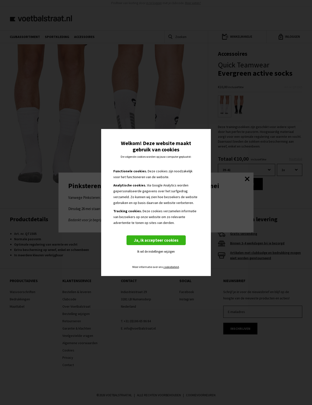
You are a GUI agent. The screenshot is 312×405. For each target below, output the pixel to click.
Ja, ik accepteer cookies (156, 240)
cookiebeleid (171, 267)
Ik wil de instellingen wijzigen (156, 251)
